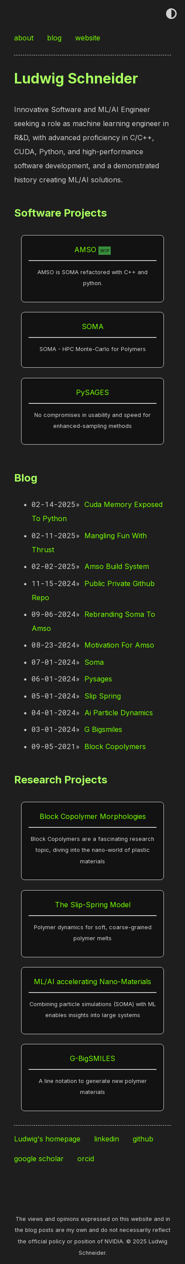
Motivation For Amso (119, 645)
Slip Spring (102, 696)
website (88, 37)
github (144, 1138)
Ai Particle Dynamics (118, 712)
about (25, 37)
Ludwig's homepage (48, 1138)
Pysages (98, 678)
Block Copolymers (115, 746)
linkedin (107, 1138)
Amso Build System (116, 566)
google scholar (40, 1158)
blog (55, 37)
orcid (86, 1158)
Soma (94, 662)
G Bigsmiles (103, 729)
